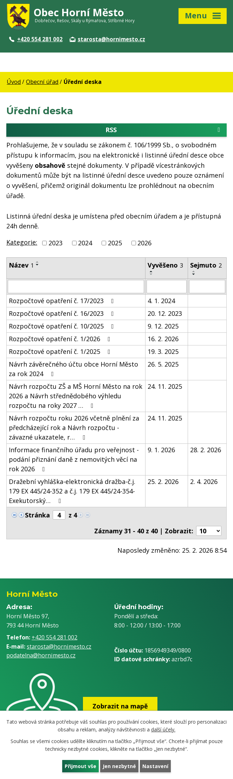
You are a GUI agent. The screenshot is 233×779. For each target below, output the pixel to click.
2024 (85, 243)
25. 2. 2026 (163, 481)
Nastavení (155, 766)
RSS (164, 130)
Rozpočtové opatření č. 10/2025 (63, 326)
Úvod (14, 82)
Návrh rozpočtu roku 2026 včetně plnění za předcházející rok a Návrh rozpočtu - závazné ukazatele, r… (74, 427)
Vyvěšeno (165, 265)
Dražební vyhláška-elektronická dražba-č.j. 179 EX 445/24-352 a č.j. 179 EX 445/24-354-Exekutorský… (72, 491)
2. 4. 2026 (204, 481)
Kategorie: (21, 242)
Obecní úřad (42, 82)
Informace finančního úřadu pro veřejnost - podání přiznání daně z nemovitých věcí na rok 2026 (74, 459)
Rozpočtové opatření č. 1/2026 (61, 339)
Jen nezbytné (119, 766)
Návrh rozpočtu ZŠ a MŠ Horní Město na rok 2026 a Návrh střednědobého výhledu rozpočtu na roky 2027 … (75, 396)
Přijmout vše (80, 766)
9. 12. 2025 (163, 326)
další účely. (163, 729)
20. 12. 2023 (165, 313)
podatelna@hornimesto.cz (41, 655)
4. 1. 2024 (161, 300)
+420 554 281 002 (36, 39)
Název (21, 265)
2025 (115, 243)
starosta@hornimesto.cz (107, 39)
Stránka (37, 515)
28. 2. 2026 (205, 450)
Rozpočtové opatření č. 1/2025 (61, 351)
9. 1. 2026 (161, 450)
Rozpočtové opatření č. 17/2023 (63, 300)
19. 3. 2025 (163, 351)
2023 (55, 243)
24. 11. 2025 (165, 386)
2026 (144, 243)
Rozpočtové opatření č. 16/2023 (63, 313)
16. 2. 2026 (163, 339)
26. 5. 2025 (163, 364)
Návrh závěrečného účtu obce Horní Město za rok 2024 (73, 369)
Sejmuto (206, 265)
